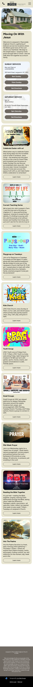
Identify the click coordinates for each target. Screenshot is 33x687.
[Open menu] (29, 3)
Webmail (20, 682)
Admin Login (13, 682)
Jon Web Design (21, 678)
